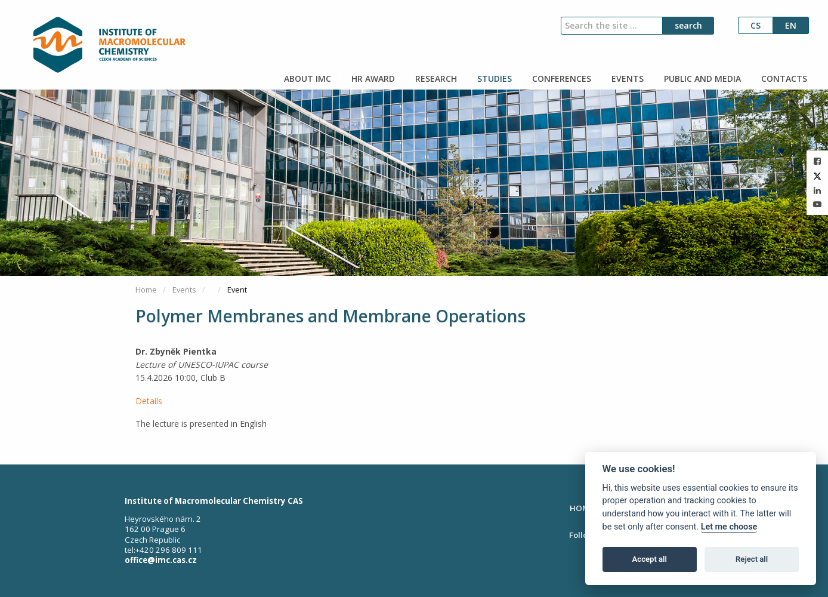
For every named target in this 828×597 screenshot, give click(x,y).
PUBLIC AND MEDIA (701, 78)
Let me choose (729, 527)
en (790, 25)
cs (755, 25)
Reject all (752, 559)
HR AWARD (372, 78)
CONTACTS (783, 78)
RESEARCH (435, 78)
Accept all (649, 559)
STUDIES (493, 78)
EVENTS (626, 78)
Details (148, 401)
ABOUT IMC (306, 78)
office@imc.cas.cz (161, 560)
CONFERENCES (560, 78)
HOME (582, 508)
